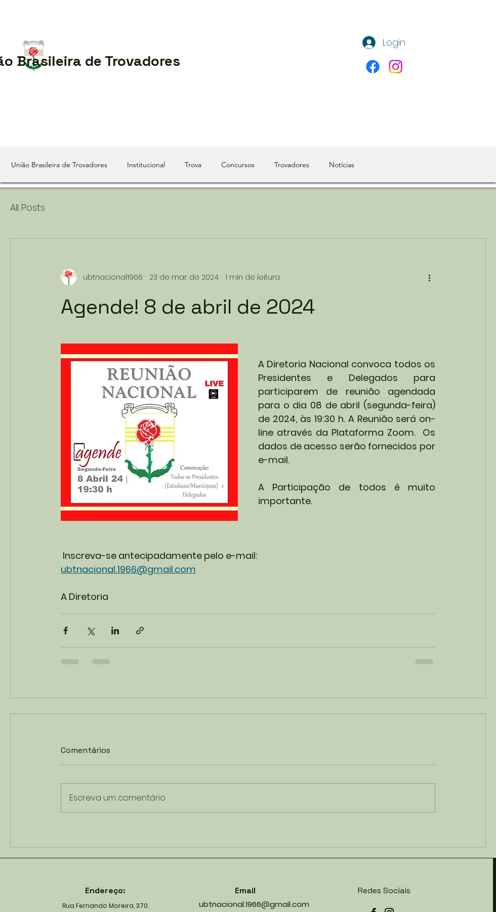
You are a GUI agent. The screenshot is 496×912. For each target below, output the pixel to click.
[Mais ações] (429, 277)
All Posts (27, 207)
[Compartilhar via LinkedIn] (115, 630)
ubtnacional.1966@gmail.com (254, 904)
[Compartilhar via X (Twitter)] (90, 630)
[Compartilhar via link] (140, 630)
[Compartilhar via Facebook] (65, 630)
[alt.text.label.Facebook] (373, 66)
